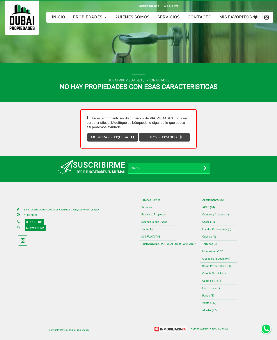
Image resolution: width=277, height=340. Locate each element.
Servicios (168, 17)
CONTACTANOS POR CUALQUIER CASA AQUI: (168, 244)
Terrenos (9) (209, 244)
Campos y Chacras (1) (215, 214)
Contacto (200, 17)
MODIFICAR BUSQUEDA (112, 137)
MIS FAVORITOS (238, 17)
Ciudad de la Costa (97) (216, 258)
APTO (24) (208, 207)
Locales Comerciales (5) (216, 229)
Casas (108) (209, 222)
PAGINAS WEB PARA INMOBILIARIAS (209, 328)
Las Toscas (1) (211, 288)
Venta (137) (209, 303)
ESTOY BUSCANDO (164, 137)
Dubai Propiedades (125, 80)
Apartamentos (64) (213, 200)
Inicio (58, 17)
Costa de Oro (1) (212, 281)
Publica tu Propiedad (153, 214)
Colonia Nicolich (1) (214, 273)
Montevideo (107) (212, 251)
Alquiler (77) (209, 310)
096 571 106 (171, 5)
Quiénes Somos (132, 17)
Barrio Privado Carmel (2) (217, 266)
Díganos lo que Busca (154, 222)
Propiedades (90, 17)
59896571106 (35, 228)
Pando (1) (208, 295)
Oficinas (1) (209, 236)
